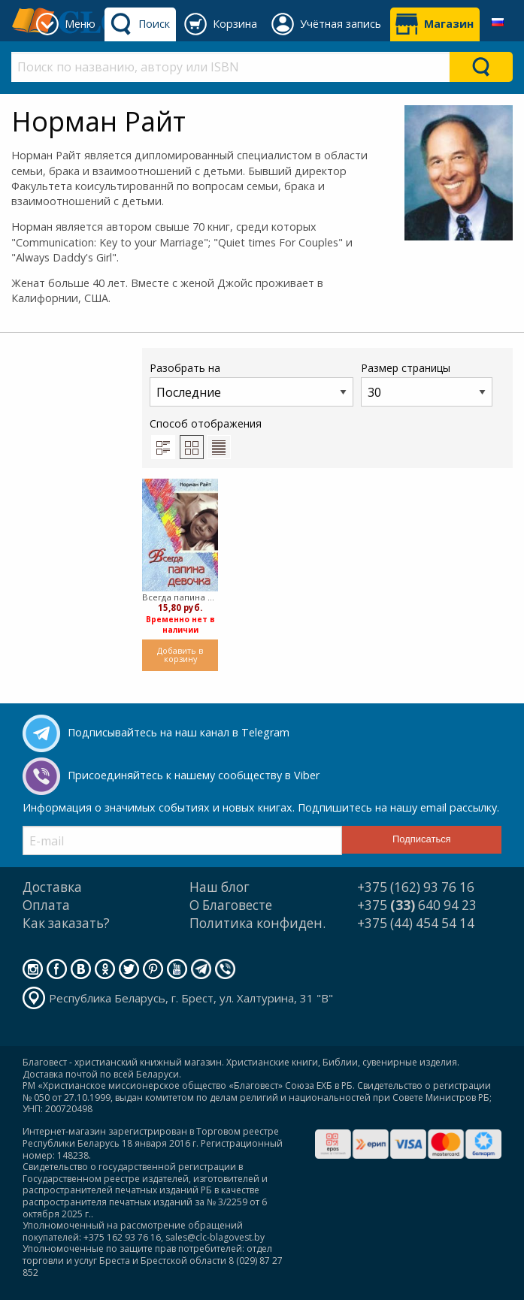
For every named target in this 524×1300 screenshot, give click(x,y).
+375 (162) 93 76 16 (415, 887)
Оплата (46, 905)
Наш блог (219, 887)
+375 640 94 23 (417, 905)
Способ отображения (206, 437)
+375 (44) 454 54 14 (415, 923)
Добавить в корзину (180, 654)
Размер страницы (426, 384)
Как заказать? (66, 923)
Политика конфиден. (257, 923)
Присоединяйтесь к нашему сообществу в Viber (194, 775)
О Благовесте (230, 905)
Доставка (52, 887)
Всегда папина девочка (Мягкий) (180, 597)
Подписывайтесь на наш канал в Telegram (178, 732)
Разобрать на (251, 384)
